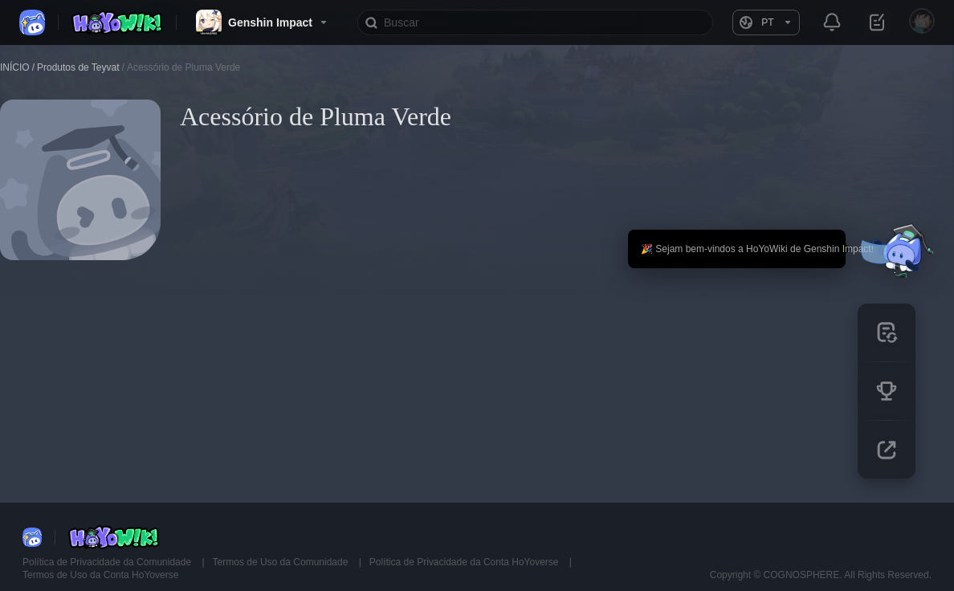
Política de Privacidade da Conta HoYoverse (465, 562)
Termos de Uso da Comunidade (282, 562)
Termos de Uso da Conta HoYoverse (100, 575)
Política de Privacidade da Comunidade (108, 562)
